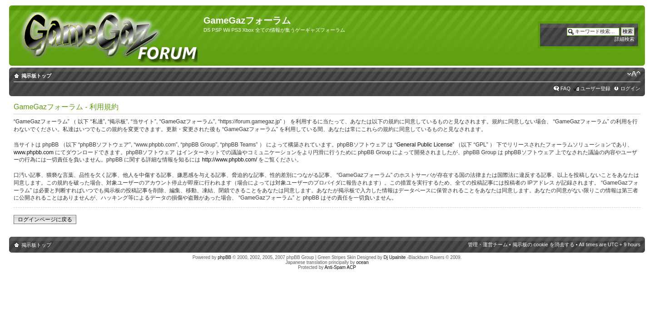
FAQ (565, 88)
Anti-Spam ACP (340, 267)
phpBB (224, 257)
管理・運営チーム (488, 244)
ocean (362, 262)
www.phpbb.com (34, 152)
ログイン (630, 88)
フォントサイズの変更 (633, 74)
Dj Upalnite (394, 257)
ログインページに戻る (45, 219)
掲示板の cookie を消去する (543, 244)
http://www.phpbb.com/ (229, 159)
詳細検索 (624, 39)
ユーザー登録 (595, 88)
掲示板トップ (36, 75)
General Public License (424, 145)
